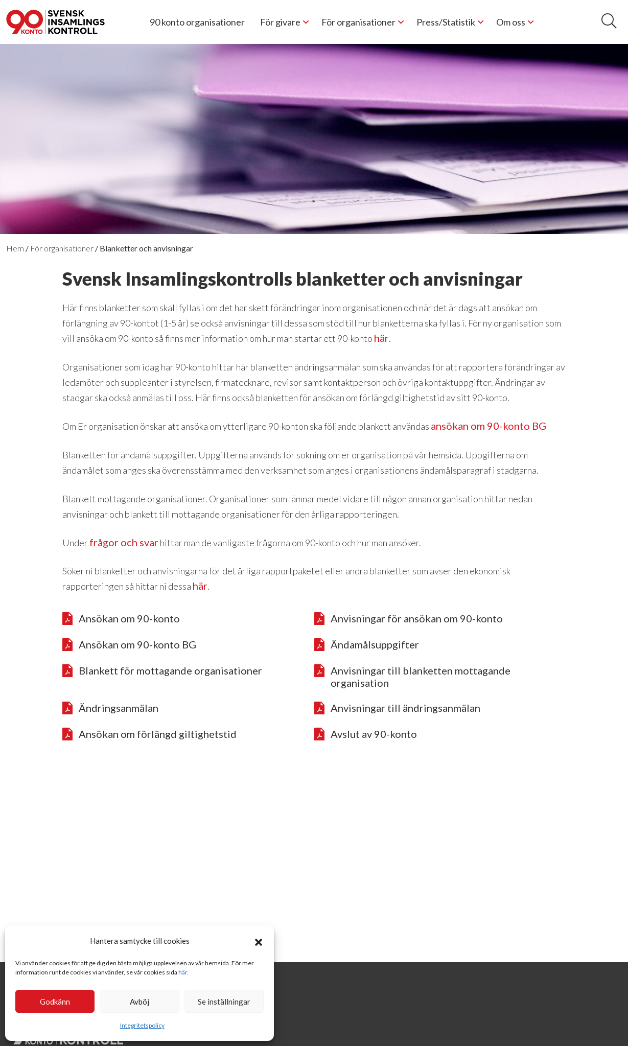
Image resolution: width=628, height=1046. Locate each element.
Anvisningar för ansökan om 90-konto (408, 618)
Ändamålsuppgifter (366, 645)
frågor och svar (123, 542)
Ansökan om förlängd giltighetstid (149, 734)
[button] (258, 941)
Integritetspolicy (142, 1025)
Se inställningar (224, 1001)
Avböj (139, 1001)
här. (183, 972)
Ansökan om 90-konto (121, 618)
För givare (280, 22)
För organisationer (358, 22)
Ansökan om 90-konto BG (129, 645)
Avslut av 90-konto (365, 734)
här (381, 338)
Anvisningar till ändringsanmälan (397, 708)
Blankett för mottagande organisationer (162, 671)
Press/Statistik (445, 22)
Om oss (510, 22)
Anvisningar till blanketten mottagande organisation (412, 676)
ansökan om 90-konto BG (488, 426)
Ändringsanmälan (110, 708)
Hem (15, 248)
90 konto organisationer (197, 22)
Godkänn (55, 1001)
